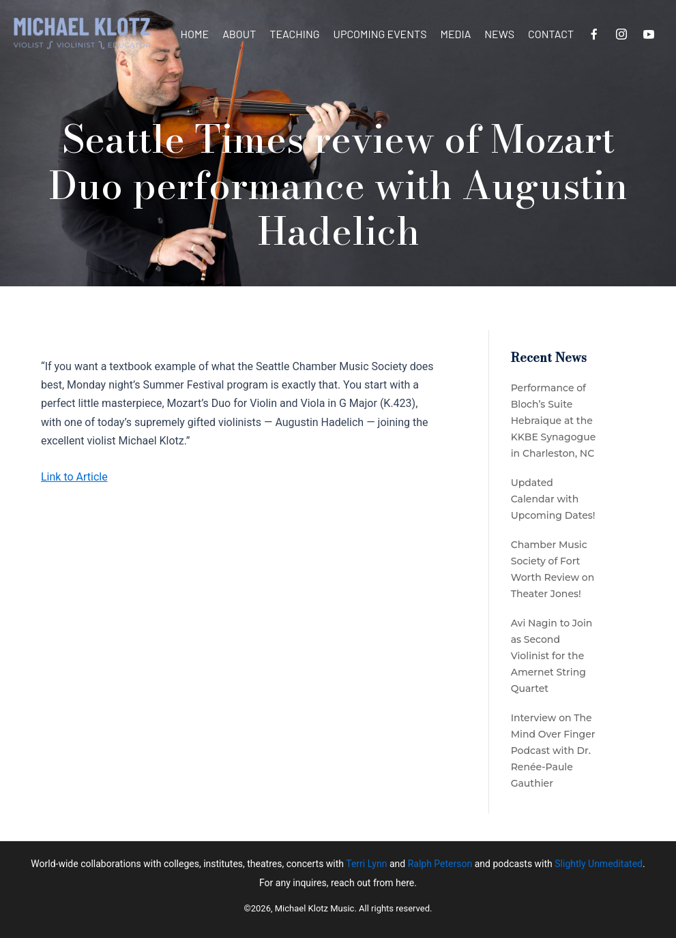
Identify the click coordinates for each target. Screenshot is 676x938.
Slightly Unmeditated (599, 863)
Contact (551, 33)
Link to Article (74, 476)
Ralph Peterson (440, 863)
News (499, 33)
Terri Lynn (366, 863)
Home (195, 33)
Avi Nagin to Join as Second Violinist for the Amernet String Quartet (552, 656)
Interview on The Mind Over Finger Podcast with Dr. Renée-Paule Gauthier (553, 750)
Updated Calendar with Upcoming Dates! (553, 498)
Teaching (294, 33)
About (239, 33)
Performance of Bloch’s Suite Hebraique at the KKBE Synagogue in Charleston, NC (553, 420)
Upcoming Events (380, 33)
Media (455, 33)
